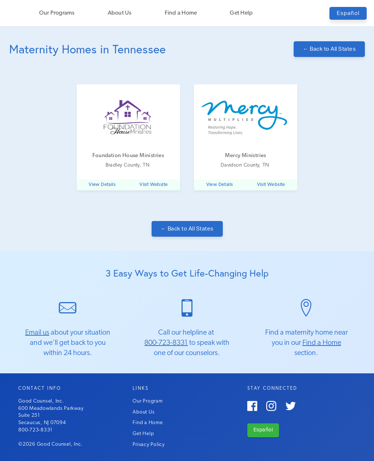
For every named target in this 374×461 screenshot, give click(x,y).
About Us (120, 13)
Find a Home (181, 13)
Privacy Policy (149, 444)
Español (348, 13)
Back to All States (329, 49)
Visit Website (154, 184)
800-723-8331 (166, 343)
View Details (102, 184)
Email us (37, 332)
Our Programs (57, 13)
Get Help (241, 13)
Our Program (148, 401)
